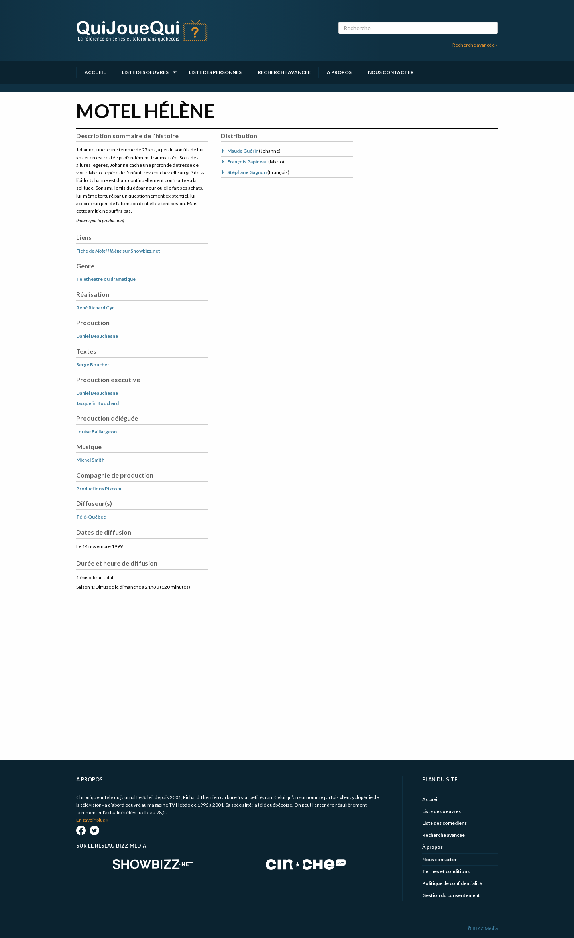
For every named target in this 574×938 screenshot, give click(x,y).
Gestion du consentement (451, 895)
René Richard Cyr (95, 308)
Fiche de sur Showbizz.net (118, 251)
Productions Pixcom (98, 489)
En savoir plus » (92, 820)
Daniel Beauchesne (97, 336)
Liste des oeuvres (145, 72)
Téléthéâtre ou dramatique (106, 279)
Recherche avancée (284, 72)
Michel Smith (90, 460)
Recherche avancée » (475, 45)
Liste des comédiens (444, 823)
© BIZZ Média (482, 928)
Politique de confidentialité (452, 883)
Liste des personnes (215, 72)
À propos (339, 72)
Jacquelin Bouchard (97, 403)
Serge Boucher (92, 365)
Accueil (95, 72)
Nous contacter (391, 72)
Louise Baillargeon (96, 432)
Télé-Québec (91, 517)
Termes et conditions (446, 871)
